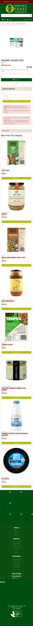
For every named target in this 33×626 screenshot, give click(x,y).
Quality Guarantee (17, 559)
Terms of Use (16, 569)
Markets (16, 552)
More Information (5, 130)
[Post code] (16, 98)
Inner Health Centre (16, 548)
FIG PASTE (5, 479)
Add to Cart (16, 79)
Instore (16, 550)
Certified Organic (4, 65)
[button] (16, 83)
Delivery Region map (17, 110)
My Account (16, 530)
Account (10, 19)
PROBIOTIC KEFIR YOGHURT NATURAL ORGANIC (15, 434)
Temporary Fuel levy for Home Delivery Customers (16, 1)
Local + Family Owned (16, 541)
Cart (4, 19)
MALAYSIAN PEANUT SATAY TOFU (13, 258)
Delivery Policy (16, 563)
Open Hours (16, 534)
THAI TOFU (5, 170)
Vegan (9, 65)
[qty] (16, 93)
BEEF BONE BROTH (8, 301)
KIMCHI (4, 214)
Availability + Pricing (16, 561)
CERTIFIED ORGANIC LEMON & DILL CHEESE (14, 389)
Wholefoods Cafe (16, 545)
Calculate (16, 101)
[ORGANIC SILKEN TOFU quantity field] (16, 76)
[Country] (16, 96)
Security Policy (16, 567)
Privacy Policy (16, 565)
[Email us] (13, 578)
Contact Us (16, 532)
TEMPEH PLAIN (7, 345)
